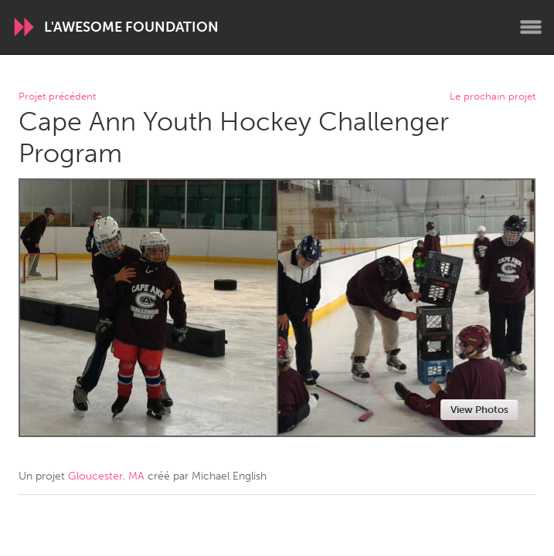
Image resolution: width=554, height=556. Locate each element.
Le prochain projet (492, 97)
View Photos (479, 409)
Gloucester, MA (106, 476)
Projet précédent (57, 97)
